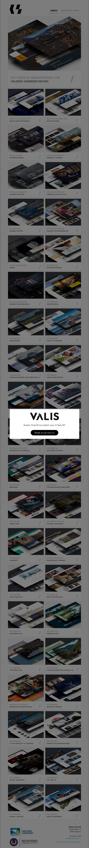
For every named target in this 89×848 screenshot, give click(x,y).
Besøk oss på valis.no (44, 432)
